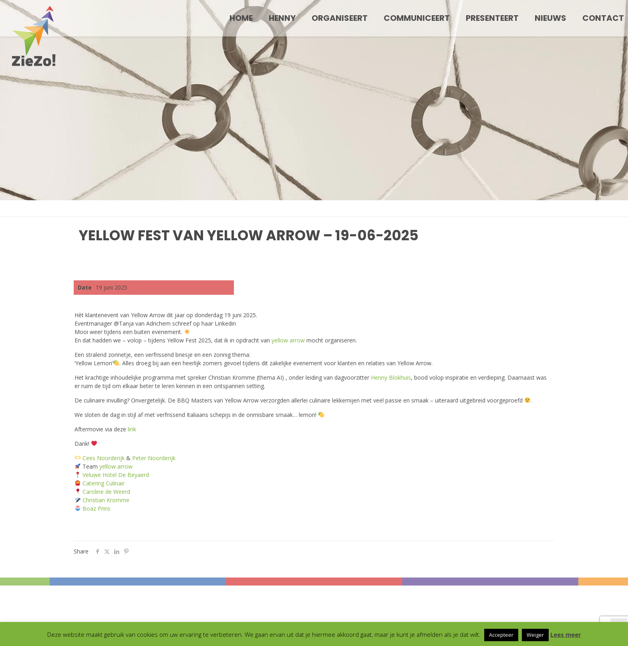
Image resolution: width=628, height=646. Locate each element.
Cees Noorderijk (104, 458)
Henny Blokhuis (391, 377)
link (132, 429)
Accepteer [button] (501, 634)
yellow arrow (288, 340)
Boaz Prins (97, 508)
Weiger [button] (535, 634)
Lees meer (565, 634)
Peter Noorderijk (153, 458)
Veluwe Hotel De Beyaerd (116, 475)
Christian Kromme (106, 500)
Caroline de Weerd (106, 491)
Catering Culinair (104, 483)
